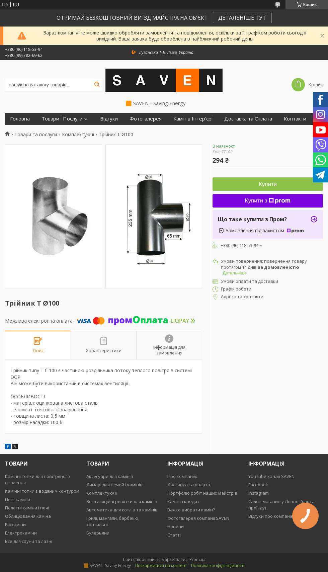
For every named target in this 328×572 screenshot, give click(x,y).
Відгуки (109, 118)
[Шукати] (96, 84)
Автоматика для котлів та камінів (122, 510)
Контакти (295, 118)
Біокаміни (15, 524)
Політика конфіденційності (217, 565)
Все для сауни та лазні (28, 541)
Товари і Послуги (62, 118)
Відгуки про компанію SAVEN (278, 516)
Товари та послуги (35, 135)
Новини (175, 526)
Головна (20, 118)
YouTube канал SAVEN (271, 476)
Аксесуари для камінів (109, 476)
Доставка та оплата (188, 485)
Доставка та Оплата (248, 118)
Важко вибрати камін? (191, 510)
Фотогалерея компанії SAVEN (198, 518)
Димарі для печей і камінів (114, 485)
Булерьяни (97, 533)
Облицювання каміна (28, 516)
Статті (174, 535)
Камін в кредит (183, 501)
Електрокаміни (21, 533)
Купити (268, 184)
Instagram (258, 493)
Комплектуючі (78, 135)
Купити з (268, 200)
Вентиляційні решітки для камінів (121, 501)
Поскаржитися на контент (161, 565)
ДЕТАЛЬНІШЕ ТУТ (242, 17)
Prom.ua (197, 559)
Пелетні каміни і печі (27, 508)
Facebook (258, 485)
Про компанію (182, 476)
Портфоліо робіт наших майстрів (202, 493)
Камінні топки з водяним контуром (42, 491)
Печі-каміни (17, 499)
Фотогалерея (146, 118)
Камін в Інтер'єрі (193, 118)
